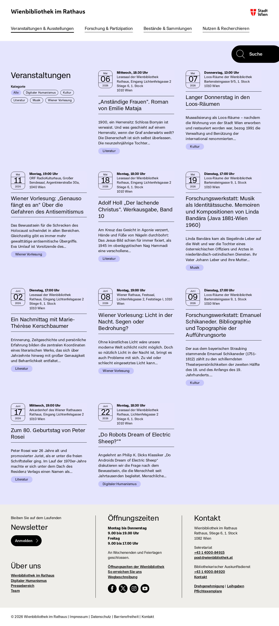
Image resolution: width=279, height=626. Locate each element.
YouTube (145, 588)
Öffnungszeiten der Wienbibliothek (136, 566)
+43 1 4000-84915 (209, 552)
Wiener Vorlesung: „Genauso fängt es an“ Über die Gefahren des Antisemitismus (47, 205)
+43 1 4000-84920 (209, 572)
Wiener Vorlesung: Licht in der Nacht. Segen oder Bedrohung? (135, 321)
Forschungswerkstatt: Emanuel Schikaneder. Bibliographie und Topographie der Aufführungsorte (223, 324)
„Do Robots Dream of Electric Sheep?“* (134, 438)
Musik (37, 100)
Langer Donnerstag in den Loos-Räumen (218, 100)
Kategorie (18, 86)
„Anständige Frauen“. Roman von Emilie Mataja (133, 105)
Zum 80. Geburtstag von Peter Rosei (48, 433)
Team (15, 590)
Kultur (67, 92)
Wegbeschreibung (122, 577)
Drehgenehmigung (209, 586)
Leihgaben (235, 586)
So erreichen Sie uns (125, 572)
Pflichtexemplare (208, 591)
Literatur (19, 100)
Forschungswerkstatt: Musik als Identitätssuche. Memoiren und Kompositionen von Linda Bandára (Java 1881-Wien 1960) (223, 211)
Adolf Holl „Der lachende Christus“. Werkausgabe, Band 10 (135, 209)
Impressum (79, 616)
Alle (16, 92)
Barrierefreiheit (126, 616)
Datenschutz (101, 616)
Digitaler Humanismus (41, 92)
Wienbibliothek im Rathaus (48, 11)
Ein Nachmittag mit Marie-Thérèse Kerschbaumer (43, 322)
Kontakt (200, 577)
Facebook (112, 588)
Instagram (134, 588)
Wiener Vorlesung (60, 100)
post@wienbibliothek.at (213, 557)
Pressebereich (22, 585)
